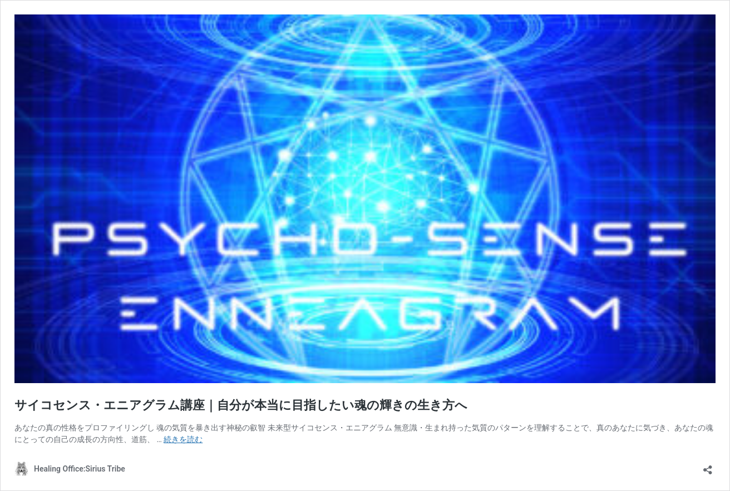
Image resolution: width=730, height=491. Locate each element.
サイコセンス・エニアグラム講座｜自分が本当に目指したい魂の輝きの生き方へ (240, 405)
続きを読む (183, 439)
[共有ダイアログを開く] (708, 466)
